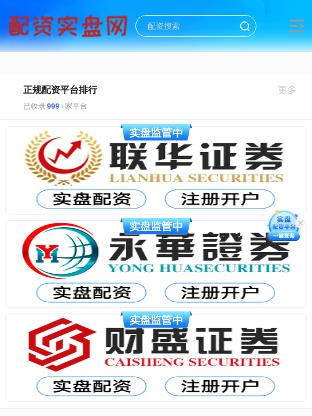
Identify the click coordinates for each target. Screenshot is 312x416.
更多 (292, 90)
